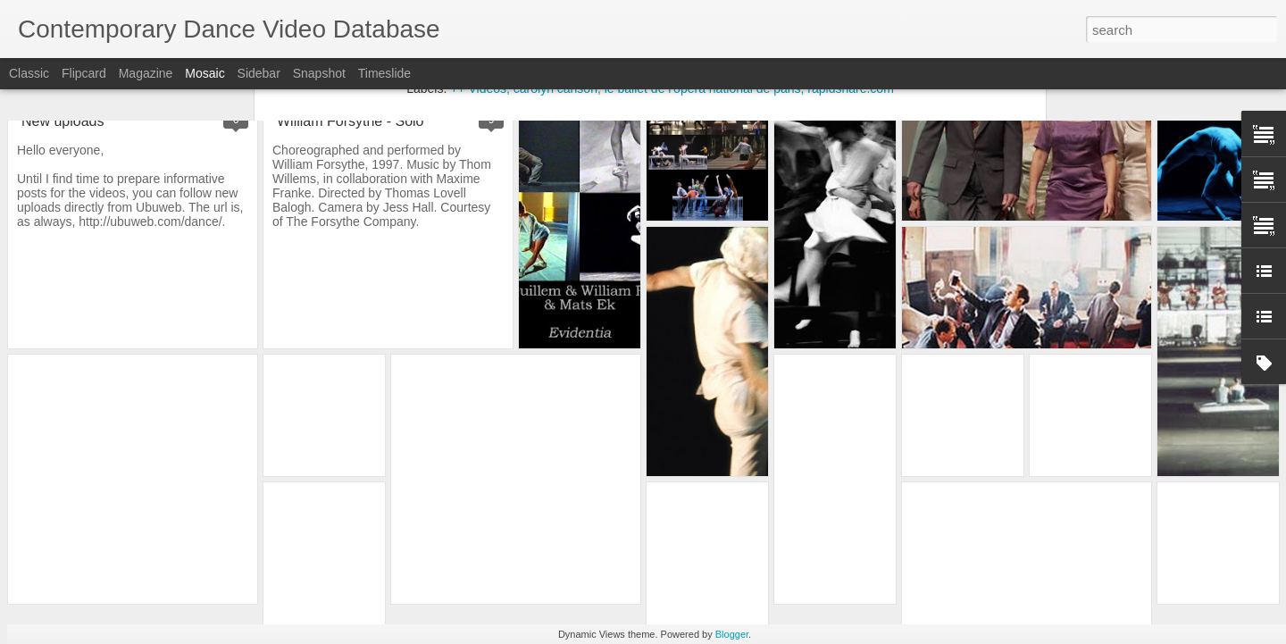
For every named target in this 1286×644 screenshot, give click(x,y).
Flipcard (84, 73)
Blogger (731, 634)
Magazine (146, 73)
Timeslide (384, 73)
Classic (29, 73)
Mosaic (204, 73)
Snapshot (319, 73)
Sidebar (259, 73)
